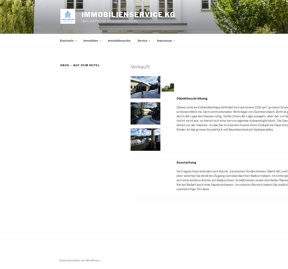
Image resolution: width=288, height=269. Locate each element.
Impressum (166, 40)
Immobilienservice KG (129, 15)
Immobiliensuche (119, 40)
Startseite (68, 40)
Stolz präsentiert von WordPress (79, 260)
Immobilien (92, 40)
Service (144, 40)
